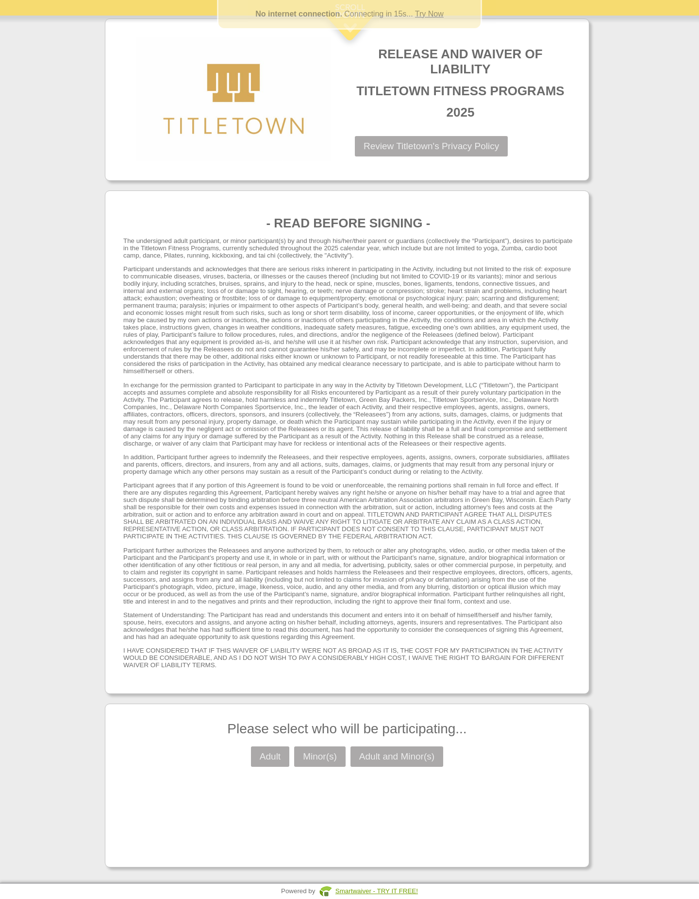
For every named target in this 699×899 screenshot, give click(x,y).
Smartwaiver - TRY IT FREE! (376, 891)
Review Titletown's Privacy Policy (431, 146)
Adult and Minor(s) (396, 756)
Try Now (429, 14)
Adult (270, 756)
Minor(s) (320, 756)
